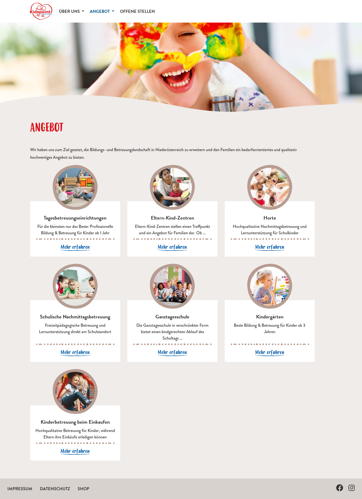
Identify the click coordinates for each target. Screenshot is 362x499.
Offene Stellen (137, 11)
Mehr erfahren (75, 247)
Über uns (70, 11)
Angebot (100, 11)
